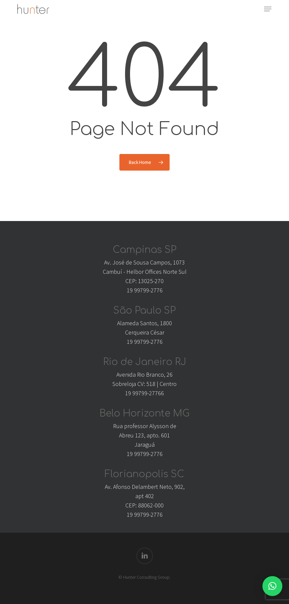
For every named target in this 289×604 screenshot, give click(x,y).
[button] (267, 9)
